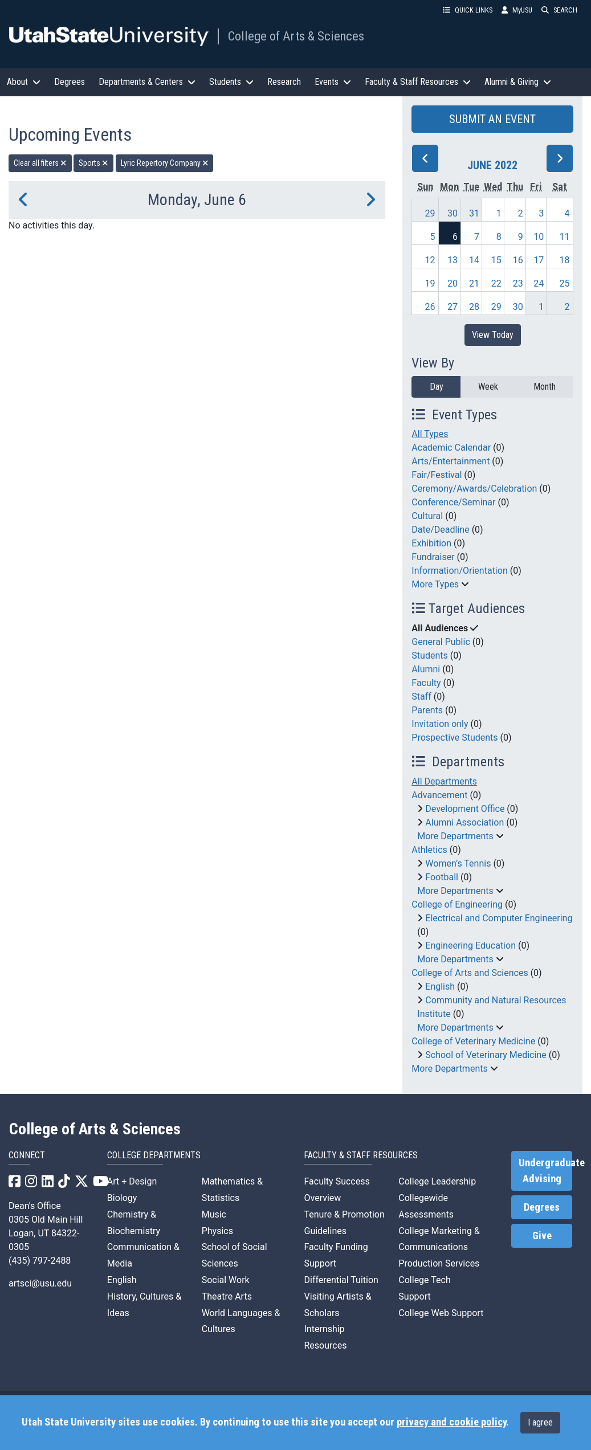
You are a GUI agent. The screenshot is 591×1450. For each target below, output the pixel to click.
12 (430, 260)
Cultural (427, 515)
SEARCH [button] (559, 10)
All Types (429, 433)
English (440, 986)
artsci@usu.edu (40, 1283)
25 (565, 283)
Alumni (425, 669)
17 (538, 260)
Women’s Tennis (458, 863)
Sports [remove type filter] (93, 163)
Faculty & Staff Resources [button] (418, 81)
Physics (217, 1231)
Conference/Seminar (453, 502)
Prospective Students (454, 737)
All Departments (444, 781)
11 (565, 236)
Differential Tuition (341, 1280)
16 (518, 260)
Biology (122, 1197)
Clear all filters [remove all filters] (40, 163)
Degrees (69, 81)
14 (474, 260)
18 (565, 260)
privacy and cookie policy (451, 1422)
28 (474, 306)
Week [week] (488, 386)
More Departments (455, 836)
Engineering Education (470, 945)
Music (214, 1214)
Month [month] (544, 386)
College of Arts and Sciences (469, 972)
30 (452, 213)
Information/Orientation (459, 570)
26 (430, 306)
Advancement (439, 795)
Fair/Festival (436, 474)
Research (284, 81)
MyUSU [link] (517, 10)
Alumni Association (464, 822)
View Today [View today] (492, 334)
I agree (540, 1422)
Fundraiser (432, 557)
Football (441, 877)
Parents (427, 710)
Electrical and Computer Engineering (498, 918)
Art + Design (132, 1181)
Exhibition (431, 543)
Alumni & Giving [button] (517, 81)
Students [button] (231, 81)
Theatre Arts (227, 1296)
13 (452, 260)
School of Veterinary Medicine (485, 1054)
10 (538, 236)
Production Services (438, 1263)
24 (538, 283)
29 (430, 213)
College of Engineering (457, 904)
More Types (435, 584)
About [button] (23, 81)
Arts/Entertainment (450, 461)
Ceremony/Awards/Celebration (474, 488)
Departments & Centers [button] (147, 81)
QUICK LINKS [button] (467, 10)
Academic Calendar (451, 447)
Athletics (429, 849)
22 (496, 283)
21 (474, 283)
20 (452, 283)
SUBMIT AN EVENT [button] (492, 119)
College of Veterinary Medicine (473, 1041)
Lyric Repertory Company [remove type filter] (165, 163)
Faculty (426, 682)
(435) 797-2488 (40, 1260)
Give (542, 1236)
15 (496, 260)
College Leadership (437, 1181)
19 (430, 283)
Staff (421, 696)
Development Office (464, 808)
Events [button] (333, 81)
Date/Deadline (440, 529)
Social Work (226, 1280)
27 (452, 306)
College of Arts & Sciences (296, 35)
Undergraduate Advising (545, 1171)
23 (518, 283)
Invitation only (439, 723)
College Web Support (440, 1313)
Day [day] (436, 386)
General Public (440, 641)
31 (474, 213)
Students (429, 655)
